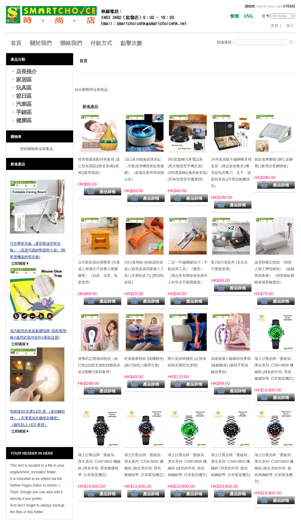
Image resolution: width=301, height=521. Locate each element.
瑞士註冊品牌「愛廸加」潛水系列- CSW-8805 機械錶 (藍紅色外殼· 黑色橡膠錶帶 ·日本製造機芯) (144, 465)
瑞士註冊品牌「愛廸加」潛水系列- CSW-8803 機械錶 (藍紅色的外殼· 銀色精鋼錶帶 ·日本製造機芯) (274, 468)
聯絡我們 (71, 43)
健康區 (23, 120)
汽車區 (23, 104)
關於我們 (41, 43)
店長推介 (26, 72)
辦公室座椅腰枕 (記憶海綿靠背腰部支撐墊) (187, 361)
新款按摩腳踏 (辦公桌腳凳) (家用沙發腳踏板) (273, 162)
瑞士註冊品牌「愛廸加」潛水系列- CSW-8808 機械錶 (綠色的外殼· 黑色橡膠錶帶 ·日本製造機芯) (274, 368)
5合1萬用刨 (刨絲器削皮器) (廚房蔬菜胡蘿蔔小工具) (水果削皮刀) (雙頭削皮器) (144, 272)
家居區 (23, 80)
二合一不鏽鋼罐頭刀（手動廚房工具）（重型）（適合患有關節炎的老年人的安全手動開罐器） (188, 272)
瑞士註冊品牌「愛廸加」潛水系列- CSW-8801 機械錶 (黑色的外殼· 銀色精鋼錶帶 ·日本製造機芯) (231, 465)
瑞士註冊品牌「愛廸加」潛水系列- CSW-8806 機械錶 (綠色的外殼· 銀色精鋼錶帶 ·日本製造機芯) (188, 465)
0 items (289, 6)
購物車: (250, 6)
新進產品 (18, 164)
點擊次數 (131, 43)
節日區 (23, 96)
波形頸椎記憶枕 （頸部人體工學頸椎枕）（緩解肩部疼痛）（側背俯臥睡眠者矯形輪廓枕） (274, 272)
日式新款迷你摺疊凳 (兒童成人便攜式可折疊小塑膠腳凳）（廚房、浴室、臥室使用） (99, 272)
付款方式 (101, 43)
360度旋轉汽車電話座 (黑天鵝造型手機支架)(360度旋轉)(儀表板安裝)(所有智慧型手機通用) (188, 169)
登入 (290, 26)
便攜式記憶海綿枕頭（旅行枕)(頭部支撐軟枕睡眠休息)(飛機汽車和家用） (99, 365)
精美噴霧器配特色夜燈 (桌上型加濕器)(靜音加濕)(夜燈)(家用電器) (99, 166)
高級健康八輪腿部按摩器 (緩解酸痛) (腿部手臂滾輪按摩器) (231, 365)
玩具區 (23, 88)
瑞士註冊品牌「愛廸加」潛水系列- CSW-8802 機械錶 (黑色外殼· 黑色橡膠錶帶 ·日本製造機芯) (99, 465)
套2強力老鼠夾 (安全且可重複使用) (229, 265)
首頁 (274, 26)
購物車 (16, 137)
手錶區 (23, 112)
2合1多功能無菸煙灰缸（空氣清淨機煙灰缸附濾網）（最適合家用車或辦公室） (144, 169)
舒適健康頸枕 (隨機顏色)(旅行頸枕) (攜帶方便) (144, 361)
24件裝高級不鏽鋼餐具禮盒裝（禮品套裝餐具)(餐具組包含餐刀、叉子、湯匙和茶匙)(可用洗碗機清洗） (231, 172)
